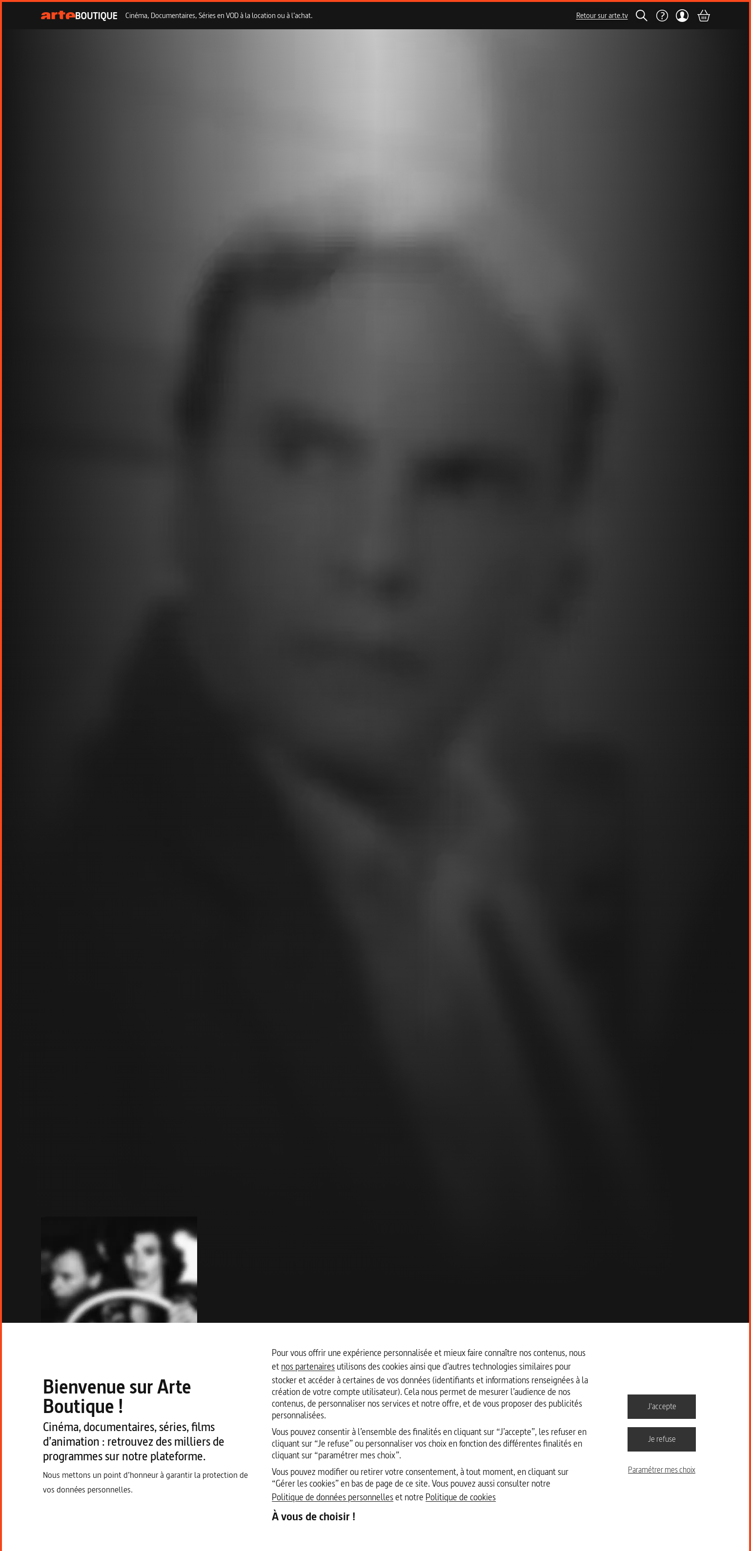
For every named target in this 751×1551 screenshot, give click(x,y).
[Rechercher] (642, 15)
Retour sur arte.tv (602, 15)
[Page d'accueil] (79, 15)
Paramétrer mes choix (661, 1469)
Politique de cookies (461, 1497)
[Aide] (661, 15)
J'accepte (662, 1406)
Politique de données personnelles (332, 1497)
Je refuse (662, 1438)
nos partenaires (308, 1366)
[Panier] (703, 15)
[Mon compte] (682, 15)
